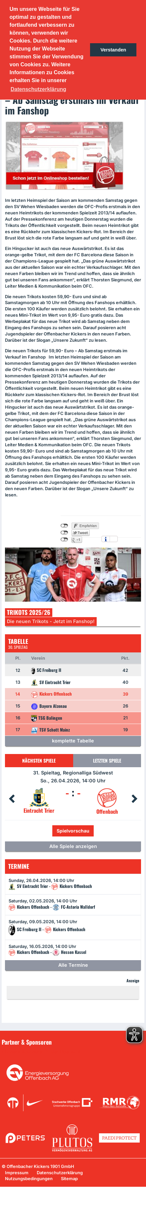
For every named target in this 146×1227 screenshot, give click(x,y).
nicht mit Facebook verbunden (64, 526)
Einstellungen (114, 539)
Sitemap (69, 1178)
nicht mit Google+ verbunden (64, 540)
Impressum (16, 1172)
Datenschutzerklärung (60, 1172)
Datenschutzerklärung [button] (38, 89)
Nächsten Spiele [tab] (39, 760)
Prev (11, 798)
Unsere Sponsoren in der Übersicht (42, 1051)
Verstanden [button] (113, 49)
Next (134, 798)
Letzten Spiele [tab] (107, 760)
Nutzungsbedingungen (29, 1178)
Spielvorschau (73, 831)
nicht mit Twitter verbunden (64, 533)
